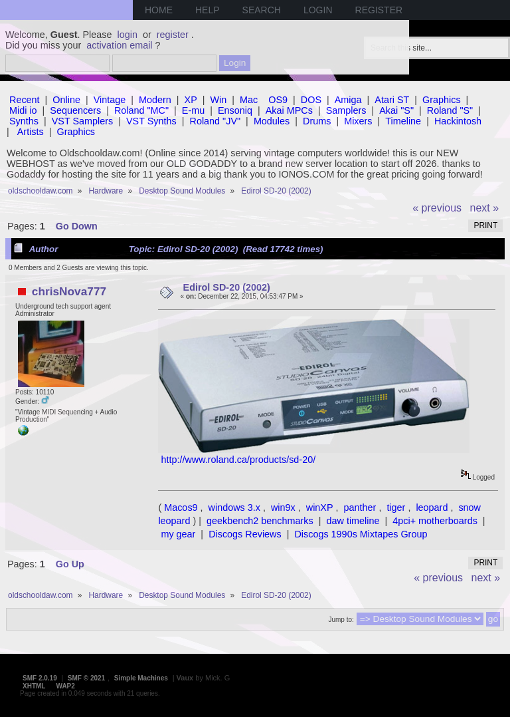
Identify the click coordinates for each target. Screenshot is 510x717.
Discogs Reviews (245, 534)
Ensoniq (235, 110)
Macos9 (180, 507)
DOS (311, 99)
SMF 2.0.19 (40, 678)
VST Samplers (83, 121)
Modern (155, 99)
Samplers (346, 110)
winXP (319, 507)
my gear (178, 534)
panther (360, 507)
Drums (317, 121)
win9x (283, 507)
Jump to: (340, 619)
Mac (249, 99)
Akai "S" (396, 110)
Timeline (403, 121)
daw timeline (353, 520)
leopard (432, 507)
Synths (24, 121)
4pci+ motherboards (434, 520)
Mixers (358, 121)
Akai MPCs (289, 110)
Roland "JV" (215, 121)
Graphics (441, 99)
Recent (24, 99)
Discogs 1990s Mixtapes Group (360, 534)
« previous (437, 208)
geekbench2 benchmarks (260, 520)
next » (484, 208)
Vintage (110, 99)
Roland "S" (450, 110)
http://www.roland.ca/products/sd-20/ (238, 459)
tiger (395, 507)
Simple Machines (141, 678)
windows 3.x (234, 507)
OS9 (278, 99)
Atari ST (392, 99)
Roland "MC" (141, 110)
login (127, 34)
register (173, 34)
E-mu (193, 110)
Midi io (23, 110)
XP (191, 99)
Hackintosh (457, 121)
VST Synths (151, 121)
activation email (119, 45)
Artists (30, 131)
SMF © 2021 (86, 678)
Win (219, 99)
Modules (272, 121)
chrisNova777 (69, 291)
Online (66, 99)
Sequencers (75, 110)
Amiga (348, 99)
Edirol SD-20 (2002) (226, 287)
